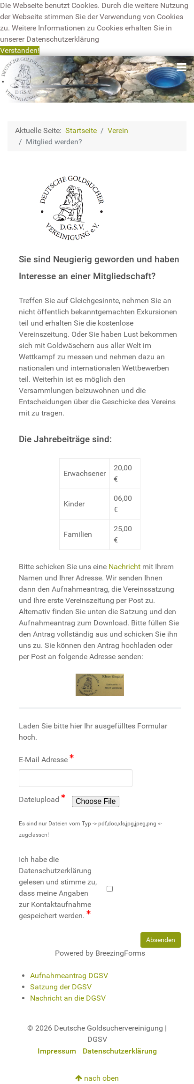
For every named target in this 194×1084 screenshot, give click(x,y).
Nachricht (124, 566)
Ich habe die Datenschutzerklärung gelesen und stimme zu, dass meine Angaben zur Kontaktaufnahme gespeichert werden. (58, 887)
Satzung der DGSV (61, 986)
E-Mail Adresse (46, 759)
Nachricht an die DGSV (68, 998)
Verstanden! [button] (19, 50)
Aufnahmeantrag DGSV (69, 975)
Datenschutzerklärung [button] (62, 39)
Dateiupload (42, 799)
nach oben (97, 1078)
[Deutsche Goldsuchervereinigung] (97, 78)
